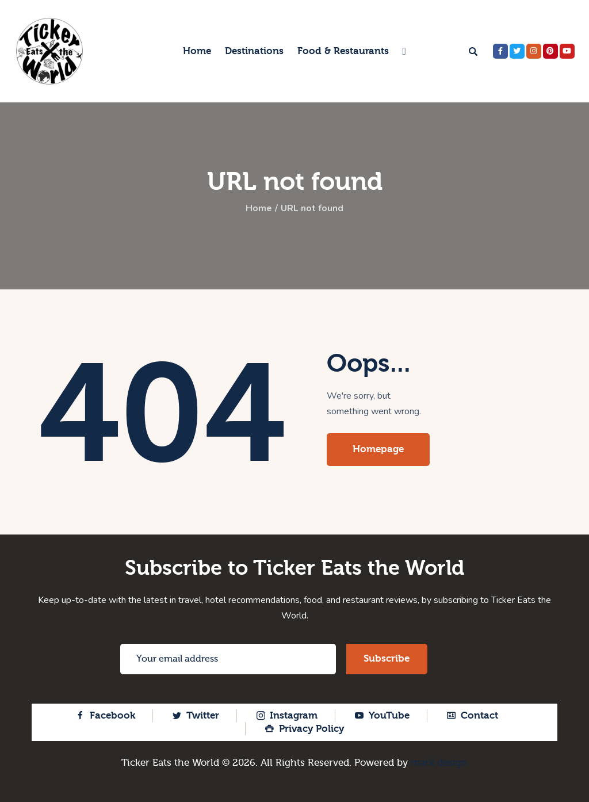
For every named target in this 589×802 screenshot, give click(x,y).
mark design (439, 762)
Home (259, 209)
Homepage (378, 449)
